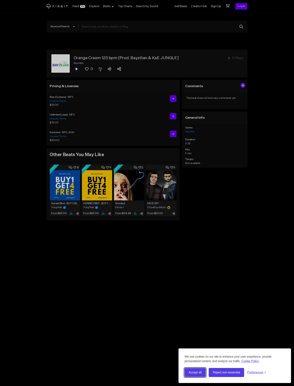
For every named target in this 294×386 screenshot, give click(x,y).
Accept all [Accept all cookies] (195, 372)
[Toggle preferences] (256, 372)
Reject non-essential (226, 372)
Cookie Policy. (250, 361)
